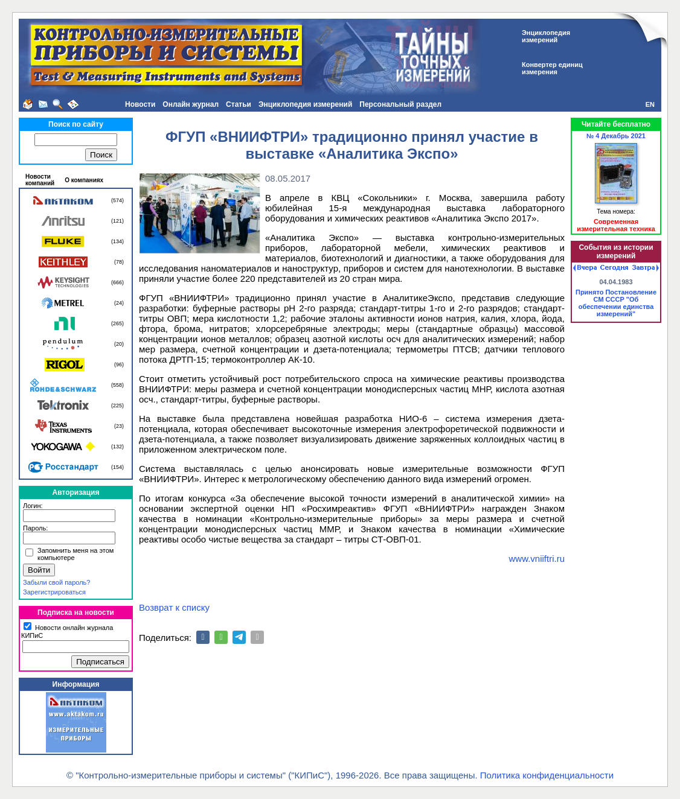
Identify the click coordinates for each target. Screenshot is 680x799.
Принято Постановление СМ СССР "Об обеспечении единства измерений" (616, 302)
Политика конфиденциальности (547, 775)
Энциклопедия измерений (305, 104)
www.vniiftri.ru (536, 558)
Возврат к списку (174, 607)
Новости (140, 104)
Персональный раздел (400, 104)
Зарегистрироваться (54, 592)
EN (650, 104)
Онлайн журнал (190, 104)
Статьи (238, 104)
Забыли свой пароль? (56, 582)
